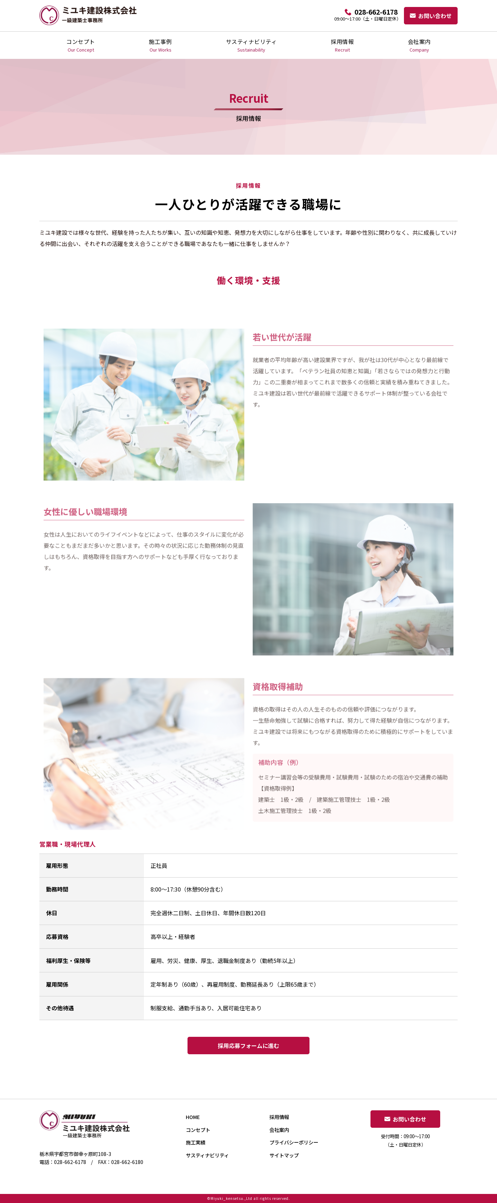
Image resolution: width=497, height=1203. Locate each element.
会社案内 (419, 45)
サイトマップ (284, 1155)
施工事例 (160, 45)
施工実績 (195, 1142)
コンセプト (80, 45)
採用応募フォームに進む (248, 1045)
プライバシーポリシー (293, 1142)
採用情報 (342, 45)
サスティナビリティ (251, 45)
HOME (193, 1116)
